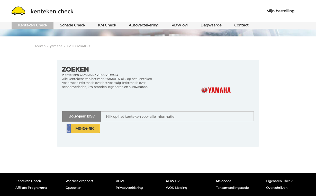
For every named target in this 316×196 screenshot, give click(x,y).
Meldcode (223, 181)
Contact (241, 25)
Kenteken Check (32, 25)
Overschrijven (276, 188)
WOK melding (176, 188)
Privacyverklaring (129, 188)
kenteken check (43, 11)
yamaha (56, 46)
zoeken (40, 46)
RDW (120, 181)
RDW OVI (173, 181)
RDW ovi (179, 25)
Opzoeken (73, 188)
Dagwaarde (211, 25)
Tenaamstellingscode (232, 188)
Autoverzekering (144, 25)
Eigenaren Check (279, 181)
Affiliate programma (31, 188)
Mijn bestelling (280, 10)
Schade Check (72, 25)
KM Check (107, 25)
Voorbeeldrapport (79, 181)
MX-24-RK (84, 128)
